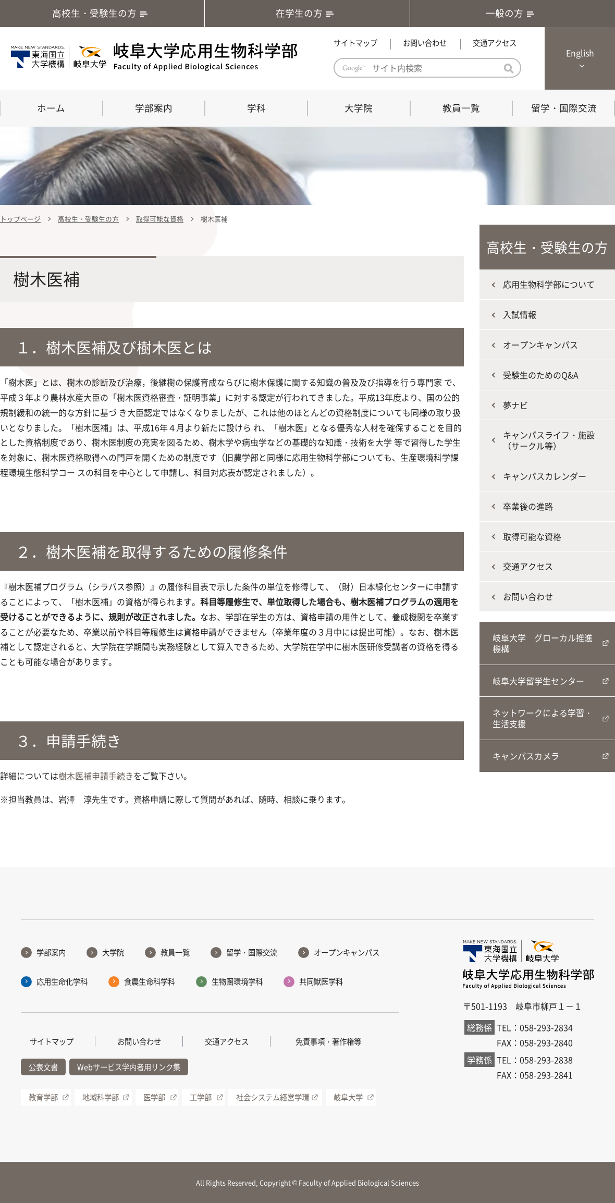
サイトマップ (355, 42)
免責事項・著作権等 (328, 1041)
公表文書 (43, 1067)
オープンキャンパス (540, 344)
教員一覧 (461, 108)
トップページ (20, 219)
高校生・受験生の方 (102, 13)
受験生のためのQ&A (541, 375)
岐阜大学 (348, 1097)
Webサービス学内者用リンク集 (128, 1067)
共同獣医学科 (321, 981)
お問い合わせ (425, 42)
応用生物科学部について (549, 284)
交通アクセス (494, 42)
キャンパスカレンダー (544, 476)
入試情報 (519, 314)
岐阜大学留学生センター (538, 680)
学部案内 (154, 108)
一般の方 (512, 13)
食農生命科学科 (149, 981)
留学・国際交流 (564, 108)
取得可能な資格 (159, 219)
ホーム (51, 108)
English (580, 52)
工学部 (201, 1097)
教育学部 (43, 1097)
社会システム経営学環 (272, 1097)
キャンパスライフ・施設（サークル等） (549, 440)
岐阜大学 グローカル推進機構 (543, 643)
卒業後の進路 (528, 506)
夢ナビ (515, 405)
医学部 (154, 1097)
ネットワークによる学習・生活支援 (543, 718)
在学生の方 (307, 13)
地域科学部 (100, 1097)
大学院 (359, 108)
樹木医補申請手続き (95, 775)
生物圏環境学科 (237, 981)
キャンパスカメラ (526, 756)
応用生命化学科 (62, 981)
